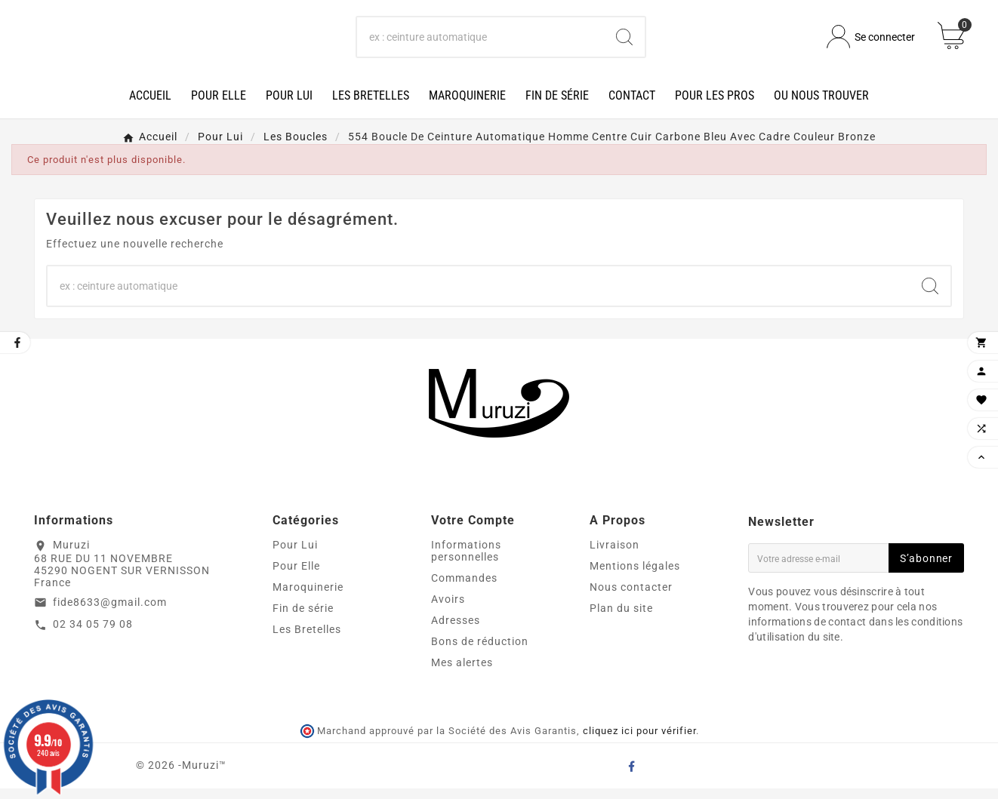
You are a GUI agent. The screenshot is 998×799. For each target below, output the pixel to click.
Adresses (455, 631)
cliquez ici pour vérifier (639, 742)
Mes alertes (462, 673)
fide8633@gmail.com (110, 613)
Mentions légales (635, 576)
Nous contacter (631, 598)
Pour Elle (296, 576)
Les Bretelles (307, 640)
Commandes (464, 588)
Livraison (614, 555)
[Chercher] (481, 42)
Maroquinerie (308, 598)
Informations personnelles (466, 561)
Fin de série (303, 619)
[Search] (624, 42)
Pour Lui (295, 555)
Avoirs (448, 610)
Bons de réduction (479, 652)
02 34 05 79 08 (93, 635)
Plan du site (621, 619)
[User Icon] (871, 42)
